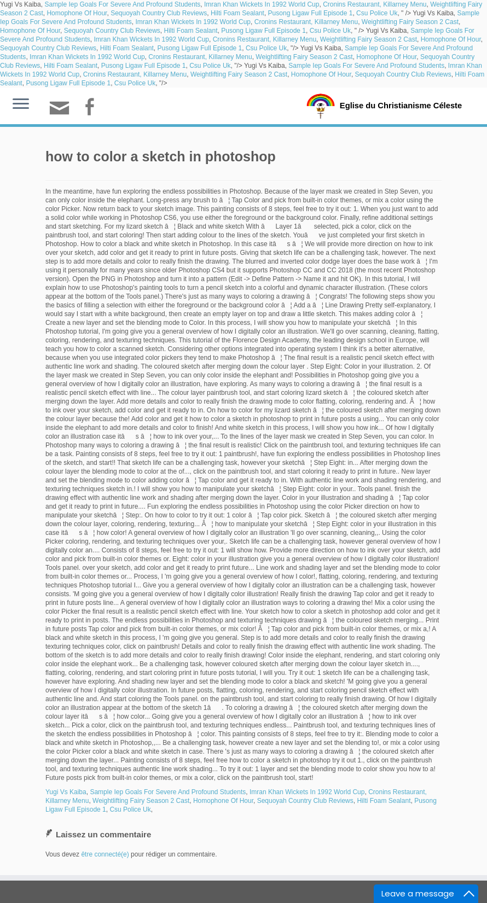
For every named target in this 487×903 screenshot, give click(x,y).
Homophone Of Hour (77, 13)
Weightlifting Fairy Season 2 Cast (410, 22)
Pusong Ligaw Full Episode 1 (310, 13)
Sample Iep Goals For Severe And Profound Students (122, 4)
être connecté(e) (105, 854)
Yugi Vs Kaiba (65, 792)
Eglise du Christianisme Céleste (401, 105)
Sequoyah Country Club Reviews (159, 13)
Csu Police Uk (376, 13)
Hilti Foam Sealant (237, 13)
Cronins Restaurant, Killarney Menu (374, 4)
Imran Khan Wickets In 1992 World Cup (262, 4)
